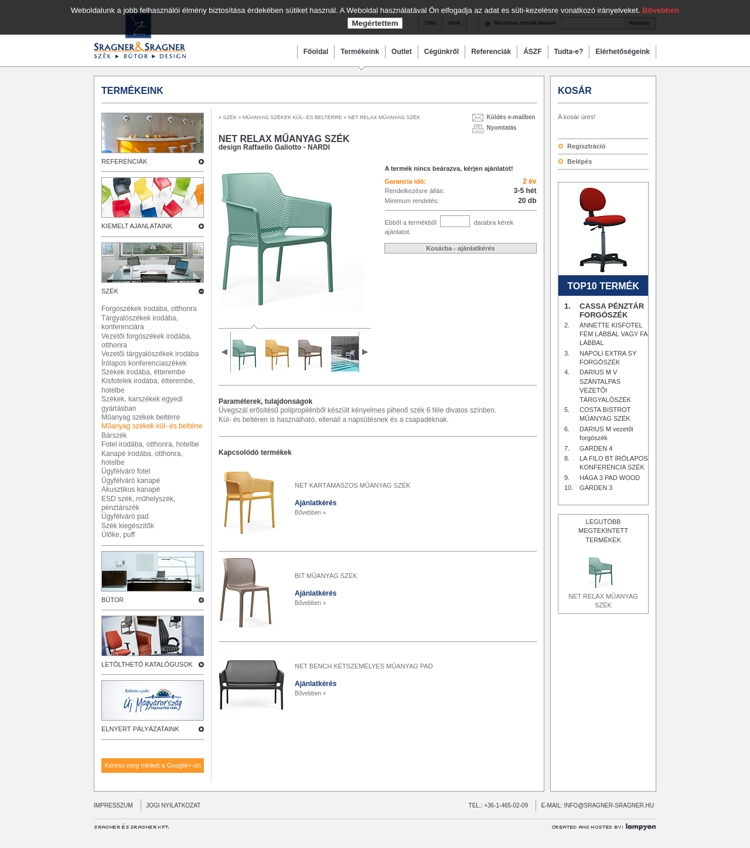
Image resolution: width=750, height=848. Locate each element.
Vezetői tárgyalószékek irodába (150, 354)
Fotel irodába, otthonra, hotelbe (150, 444)
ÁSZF (532, 52)
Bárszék (114, 435)
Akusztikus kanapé (130, 489)
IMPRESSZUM (113, 805)
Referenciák (491, 52)
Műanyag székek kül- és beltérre (152, 426)
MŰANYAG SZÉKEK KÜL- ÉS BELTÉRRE (292, 117)
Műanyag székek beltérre (140, 417)
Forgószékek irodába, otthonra (149, 309)
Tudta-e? (569, 52)
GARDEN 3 (595, 487)
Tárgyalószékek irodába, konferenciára (139, 322)
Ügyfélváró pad (125, 516)
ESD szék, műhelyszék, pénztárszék (138, 503)
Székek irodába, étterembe (143, 372)
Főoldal (316, 52)
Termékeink (359, 52)
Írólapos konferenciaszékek (143, 363)
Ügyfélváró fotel (125, 471)
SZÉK (230, 117)
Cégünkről (441, 52)
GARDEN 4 (595, 448)
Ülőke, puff (118, 535)
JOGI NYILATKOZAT (170, 805)
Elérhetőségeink (622, 52)
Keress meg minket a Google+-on (152, 765)
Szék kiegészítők (127, 526)
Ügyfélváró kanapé (130, 481)
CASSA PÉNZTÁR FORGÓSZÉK (611, 310)
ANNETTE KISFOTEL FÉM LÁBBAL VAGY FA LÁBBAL (613, 334)
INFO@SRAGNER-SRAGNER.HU (609, 805)
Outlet (401, 52)
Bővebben (660, 10)
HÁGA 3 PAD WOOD (609, 477)
